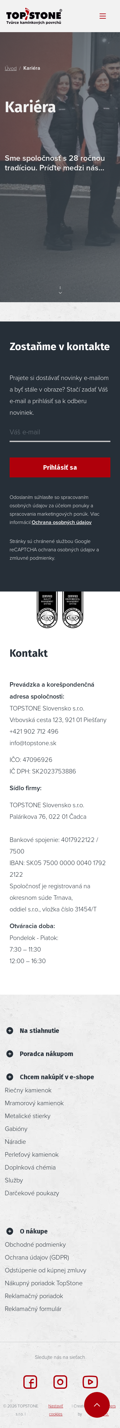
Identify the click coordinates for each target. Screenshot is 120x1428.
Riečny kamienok (28, 1089)
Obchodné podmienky (35, 1244)
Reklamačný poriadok (34, 1295)
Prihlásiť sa (60, 467)
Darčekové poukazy (32, 1192)
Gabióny (16, 1128)
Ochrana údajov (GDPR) (37, 1256)
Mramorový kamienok (34, 1102)
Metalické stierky (28, 1115)
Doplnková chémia (30, 1166)
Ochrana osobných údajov (62, 522)
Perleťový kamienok (32, 1154)
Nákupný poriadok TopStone (44, 1282)
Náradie (15, 1141)
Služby (14, 1179)
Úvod (11, 68)
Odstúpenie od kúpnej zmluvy (45, 1269)
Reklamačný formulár (33, 1308)
